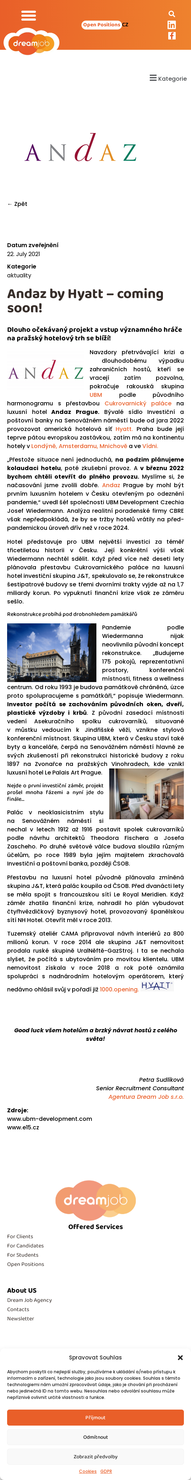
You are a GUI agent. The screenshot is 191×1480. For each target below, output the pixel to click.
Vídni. (150, 446)
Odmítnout (95, 1437)
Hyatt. (124, 429)
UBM (96, 395)
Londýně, (43, 446)
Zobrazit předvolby (96, 1457)
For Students (22, 1255)
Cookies (88, 1471)
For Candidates (25, 1245)
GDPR (106, 1471)
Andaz (111, 485)
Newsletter (20, 1318)
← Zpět (17, 204)
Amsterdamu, (78, 446)
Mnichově (112, 446)
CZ (125, 24)
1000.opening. (137, 989)
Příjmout (95, 1418)
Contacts (18, 1309)
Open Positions (25, 1264)
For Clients (20, 1236)
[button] (180, 1357)
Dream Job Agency (29, 1300)
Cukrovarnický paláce (138, 403)
